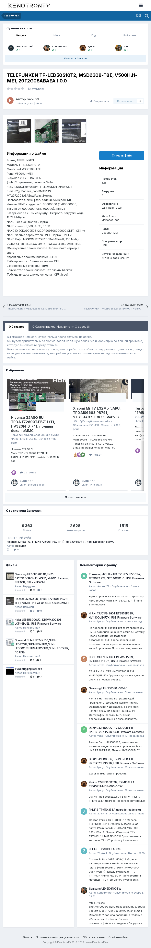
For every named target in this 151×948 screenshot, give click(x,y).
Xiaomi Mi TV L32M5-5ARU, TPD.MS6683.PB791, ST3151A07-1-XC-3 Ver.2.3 (97, 412)
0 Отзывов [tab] (17, 326)
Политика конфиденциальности (57, 937)
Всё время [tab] (129, 35)
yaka (100, 735)
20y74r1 (102, 813)
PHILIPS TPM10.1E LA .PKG (105, 849)
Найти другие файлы (29, 103)
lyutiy (91, 46)
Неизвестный (25, 46)
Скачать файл (122, 155)
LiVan (23, 484)
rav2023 (33, 99)
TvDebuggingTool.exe (28, 668)
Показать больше (75, 58)
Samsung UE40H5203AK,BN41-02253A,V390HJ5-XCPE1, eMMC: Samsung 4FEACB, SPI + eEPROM (42, 578)
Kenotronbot (59, 46)
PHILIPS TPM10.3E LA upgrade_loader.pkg (115, 809)
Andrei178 (103, 586)
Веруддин (17, 434)
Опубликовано (124, 621)
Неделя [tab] (21, 35)
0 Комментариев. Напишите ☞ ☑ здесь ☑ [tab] (61, 326)
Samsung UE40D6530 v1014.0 (108, 688)
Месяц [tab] (57, 35)
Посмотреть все (75, 497)
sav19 (100, 665)
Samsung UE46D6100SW (105, 888)
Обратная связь (94, 937)
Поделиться (99, 101)
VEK (137, 416)
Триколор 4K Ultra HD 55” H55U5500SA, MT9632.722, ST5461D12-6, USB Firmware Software (116, 578)
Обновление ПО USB (86, 425)
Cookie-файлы (118, 937)
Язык (27, 937)
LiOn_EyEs (79, 421)
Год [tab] (93, 35)
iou (126, 46)
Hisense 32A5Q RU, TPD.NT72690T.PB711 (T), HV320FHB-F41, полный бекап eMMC (33, 424)
